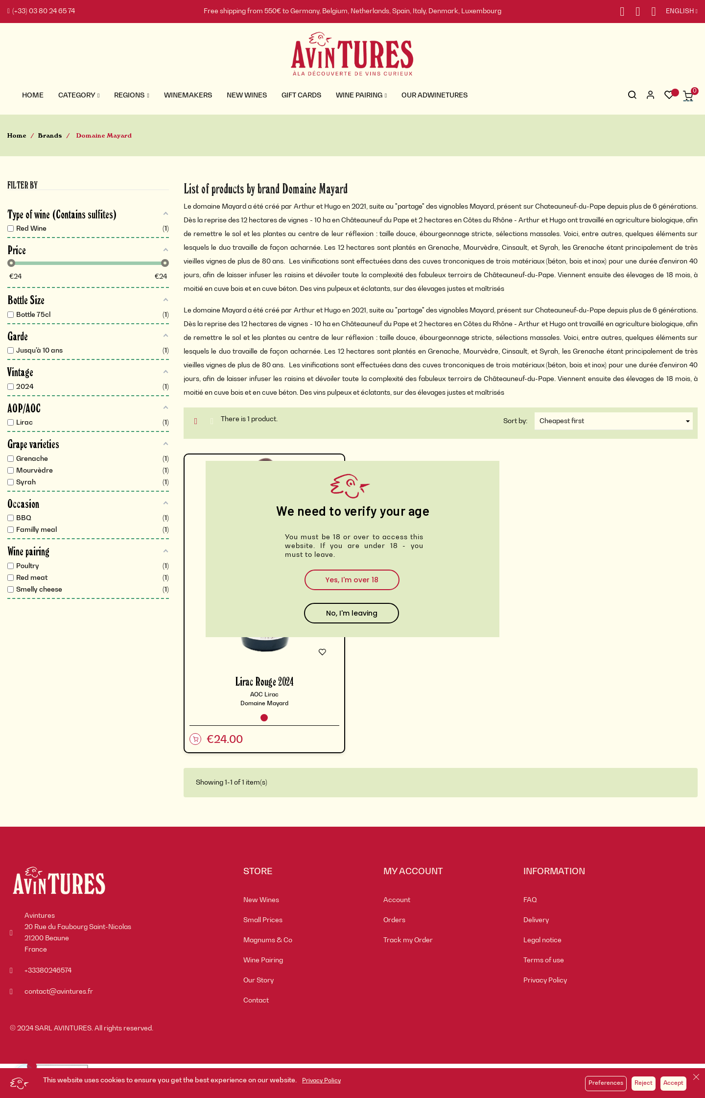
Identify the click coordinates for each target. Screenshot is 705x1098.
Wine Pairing (263, 960)
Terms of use (543, 960)
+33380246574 (47, 970)
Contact (256, 1000)
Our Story (258, 980)
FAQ (530, 900)
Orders (394, 920)
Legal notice (542, 940)
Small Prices (262, 920)
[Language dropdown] (677, 11)
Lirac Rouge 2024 (264, 681)
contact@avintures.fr (58, 991)
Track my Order (408, 940)
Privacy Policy (321, 1081)
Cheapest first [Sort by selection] (616, 421)
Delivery (536, 920)
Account (396, 900)
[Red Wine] (264, 717)
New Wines (261, 900)
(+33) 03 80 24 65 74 (41, 11)
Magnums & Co (267, 940)
